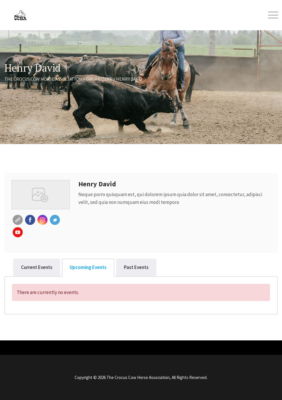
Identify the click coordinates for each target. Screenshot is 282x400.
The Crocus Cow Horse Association (138, 377)
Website (18, 220)
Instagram (42, 220)
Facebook (30, 220)
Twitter (55, 220)
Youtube (18, 232)
